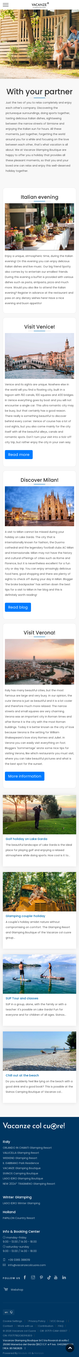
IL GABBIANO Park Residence (21, 1163)
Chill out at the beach (22, 1075)
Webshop (13, 1289)
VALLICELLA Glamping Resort (21, 1153)
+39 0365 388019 (16, 1260)
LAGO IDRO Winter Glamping (21, 1203)
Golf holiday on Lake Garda (26, 839)
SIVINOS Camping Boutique (20, 1173)
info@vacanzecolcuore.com (24, 1265)
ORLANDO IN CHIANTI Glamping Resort (27, 1148)
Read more (18, 454)
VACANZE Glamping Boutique (22, 1168)
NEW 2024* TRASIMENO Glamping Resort (29, 1184)
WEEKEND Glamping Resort (20, 1158)
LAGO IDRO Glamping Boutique (23, 1178)
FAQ (60, 1326)
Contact (8, 1326)
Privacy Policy (37, 1321)
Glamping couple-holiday (25, 916)
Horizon (39, 1353)
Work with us (25, 1326)
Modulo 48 (24, 1353)
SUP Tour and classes (22, 998)
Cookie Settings (12, 1321)
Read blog (18, 607)
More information (24, 776)
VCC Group (57, 1321)
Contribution (45, 1326)
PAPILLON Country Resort (19, 1218)
